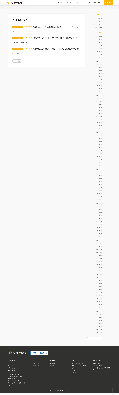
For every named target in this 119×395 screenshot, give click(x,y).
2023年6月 (99, 135)
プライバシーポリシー (14, 374)
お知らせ (17, 38)
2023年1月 (99, 150)
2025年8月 (99, 58)
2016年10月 (99, 332)
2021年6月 (99, 206)
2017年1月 (99, 326)
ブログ (88, 2)
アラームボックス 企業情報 (79, 366)
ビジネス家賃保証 (34, 366)
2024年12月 (99, 82)
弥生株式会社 (96, 363)
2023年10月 (99, 123)
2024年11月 (99, 86)
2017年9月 (99, 305)
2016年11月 (99, 329)
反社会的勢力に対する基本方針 (16, 383)
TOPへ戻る (17, 61)
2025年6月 (99, 64)
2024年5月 (99, 101)
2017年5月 (99, 314)
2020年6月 (99, 234)
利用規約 (10, 372)
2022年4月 (99, 178)
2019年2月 (99, 271)
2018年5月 (99, 289)
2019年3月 (99, 268)
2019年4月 (99, 265)
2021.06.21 (28, 27)
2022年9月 (99, 163)
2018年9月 (99, 280)
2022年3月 (99, 181)
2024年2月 (99, 110)
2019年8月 (99, 258)
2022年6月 (99, 172)
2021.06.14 (28, 38)
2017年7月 (99, 311)
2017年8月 (99, 308)
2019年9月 (99, 255)
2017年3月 (99, 320)
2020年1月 (99, 246)
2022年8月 (99, 166)
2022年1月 (99, 187)
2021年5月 (99, 209)
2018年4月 (99, 292)
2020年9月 (99, 228)
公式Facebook (75, 368)
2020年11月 (99, 224)
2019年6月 (99, 261)
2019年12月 (99, 249)
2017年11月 (99, 298)
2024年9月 (99, 89)
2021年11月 (99, 194)
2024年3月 (99, 107)
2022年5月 (99, 175)
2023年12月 (99, 116)
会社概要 (60, 2)
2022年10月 (99, 160)
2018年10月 (99, 277)
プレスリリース (18, 49)
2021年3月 (99, 215)
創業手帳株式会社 (98, 366)
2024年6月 (99, 98)
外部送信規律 (11, 378)
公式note (74, 372)
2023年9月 (99, 126)
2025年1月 (99, 79)
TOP (9, 363)
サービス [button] (70, 2)
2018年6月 (99, 286)
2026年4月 (99, 36)
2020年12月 (99, 221)
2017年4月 (99, 317)
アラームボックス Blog (78, 363)
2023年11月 (99, 119)
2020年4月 (99, 240)
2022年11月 (99, 157)
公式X (73, 370)
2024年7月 (99, 95)
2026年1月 (99, 45)
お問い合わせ (97, 2)
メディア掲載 (17, 27)
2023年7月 (99, 132)
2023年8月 (99, 129)
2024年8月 (99, 92)
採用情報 (108, 2)
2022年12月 (99, 153)
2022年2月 (99, 184)
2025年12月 (99, 48)
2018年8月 (99, 283)
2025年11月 (99, 52)
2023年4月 (99, 141)
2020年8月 (99, 231)
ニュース (79, 2)
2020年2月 (99, 243)
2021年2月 (99, 218)
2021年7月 (99, 203)
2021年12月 (99, 190)
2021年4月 (99, 212)
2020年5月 (99, 237)
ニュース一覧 (11, 370)
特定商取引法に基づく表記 (15, 376)
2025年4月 (99, 70)
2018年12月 (99, 274)
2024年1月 (99, 113)
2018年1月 (99, 295)
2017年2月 (99, 323)
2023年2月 (99, 147)
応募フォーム (54, 366)
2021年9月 (99, 200)
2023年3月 (99, 144)
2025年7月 (99, 61)
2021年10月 (99, 197)
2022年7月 (99, 169)
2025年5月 (99, 67)
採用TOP (52, 363)
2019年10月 (99, 252)
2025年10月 (99, 55)
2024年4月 (99, 104)
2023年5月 (99, 138)
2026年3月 (99, 39)
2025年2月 (99, 76)
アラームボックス (34, 363)
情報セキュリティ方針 (14, 380)
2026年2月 (99, 42)
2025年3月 (99, 73)
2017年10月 (99, 302)
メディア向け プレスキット (15, 385)
